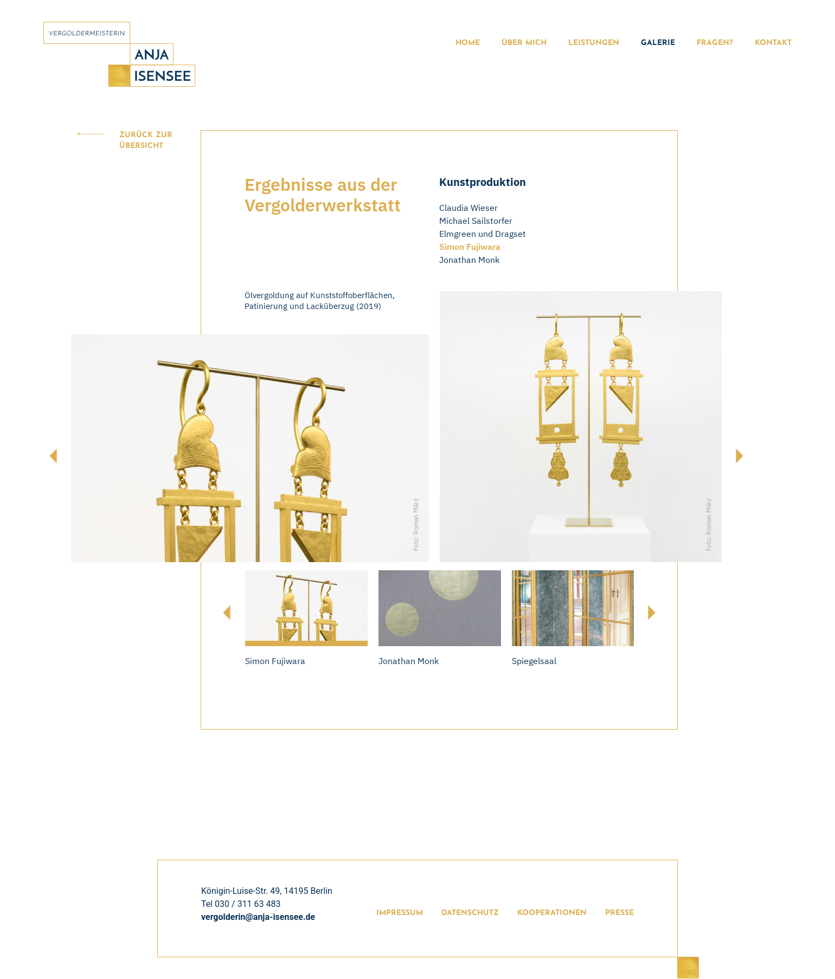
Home (467, 43)
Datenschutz (470, 913)
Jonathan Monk (469, 259)
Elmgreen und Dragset (482, 233)
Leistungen (593, 43)
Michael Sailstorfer (475, 220)
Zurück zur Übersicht (145, 140)
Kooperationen (552, 913)
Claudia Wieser (468, 207)
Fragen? (715, 43)
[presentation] (53, 455)
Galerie (658, 43)
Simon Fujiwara (469, 246)
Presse (619, 913)
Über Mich (524, 43)
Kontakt (773, 43)
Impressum (399, 913)
